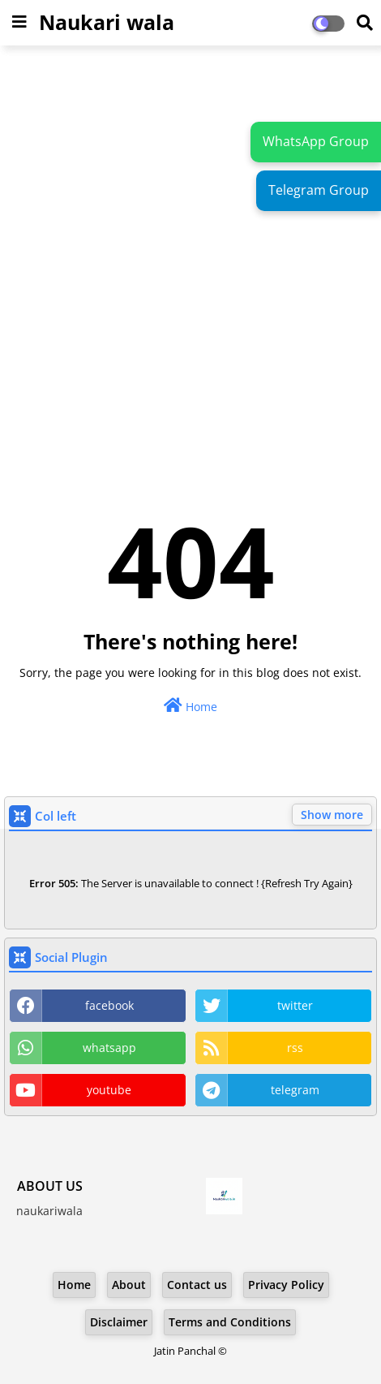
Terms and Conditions (230, 1322)
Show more (332, 814)
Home (190, 705)
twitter (295, 1005)
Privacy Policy (286, 1284)
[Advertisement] (190, 252)
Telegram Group (318, 190)
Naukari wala (106, 22)
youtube (109, 1089)
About (129, 1284)
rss (295, 1047)
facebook (109, 1005)
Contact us (197, 1284)
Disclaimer (119, 1322)
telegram (295, 1089)
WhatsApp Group (316, 141)
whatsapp (109, 1047)
